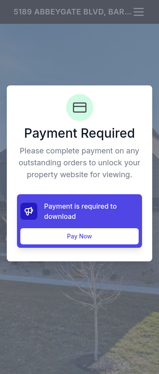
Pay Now (79, 236)
